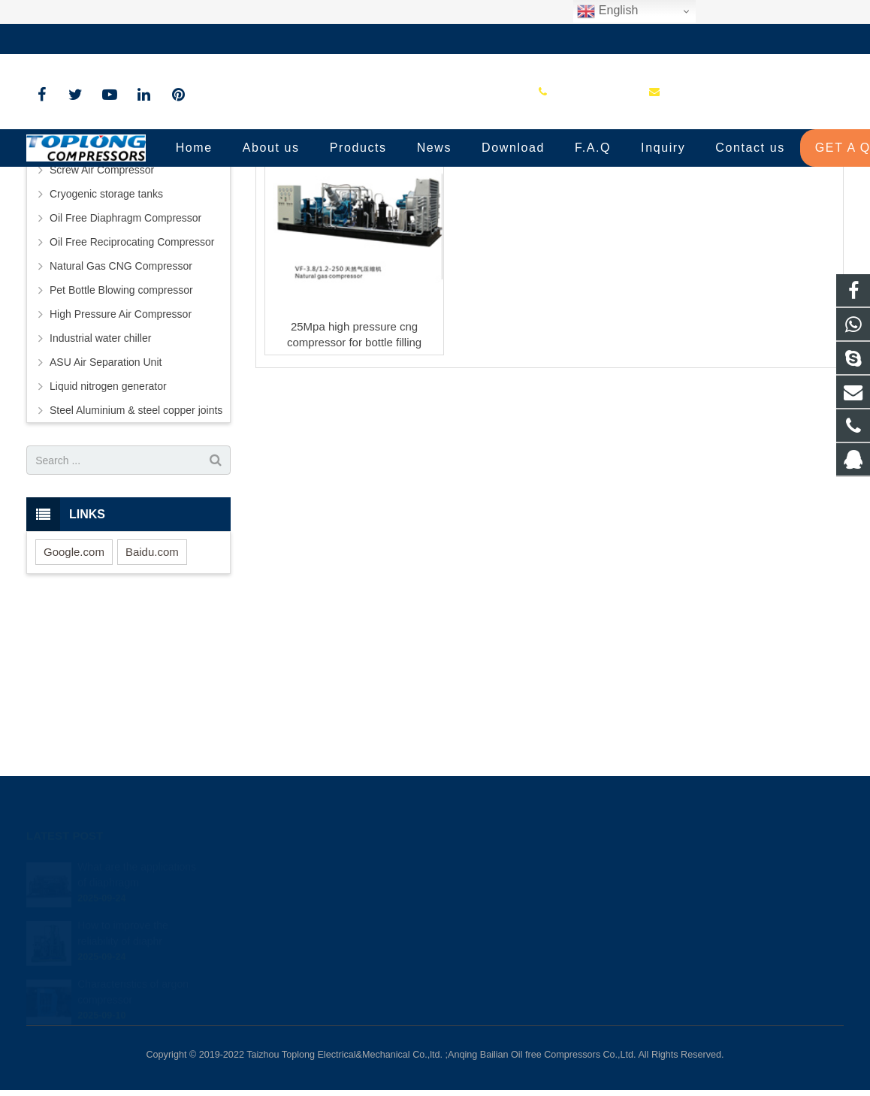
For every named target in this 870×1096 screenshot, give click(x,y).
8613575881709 (496, 888)
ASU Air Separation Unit (106, 516)
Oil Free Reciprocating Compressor (132, 396)
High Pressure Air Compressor (121, 468)
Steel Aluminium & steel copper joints (136, 564)
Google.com (74, 705)
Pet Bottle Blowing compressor (121, 444)
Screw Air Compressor (102, 324)
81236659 (485, 867)
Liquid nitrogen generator (108, 540)
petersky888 (488, 954)
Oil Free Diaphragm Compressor (125, 372)
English (607, 11)
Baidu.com (152, 705)
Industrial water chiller (100, 492)
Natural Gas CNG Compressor (121, 420)
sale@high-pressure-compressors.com (240, 39)
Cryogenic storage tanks (106, 348)
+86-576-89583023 (82, 39)
